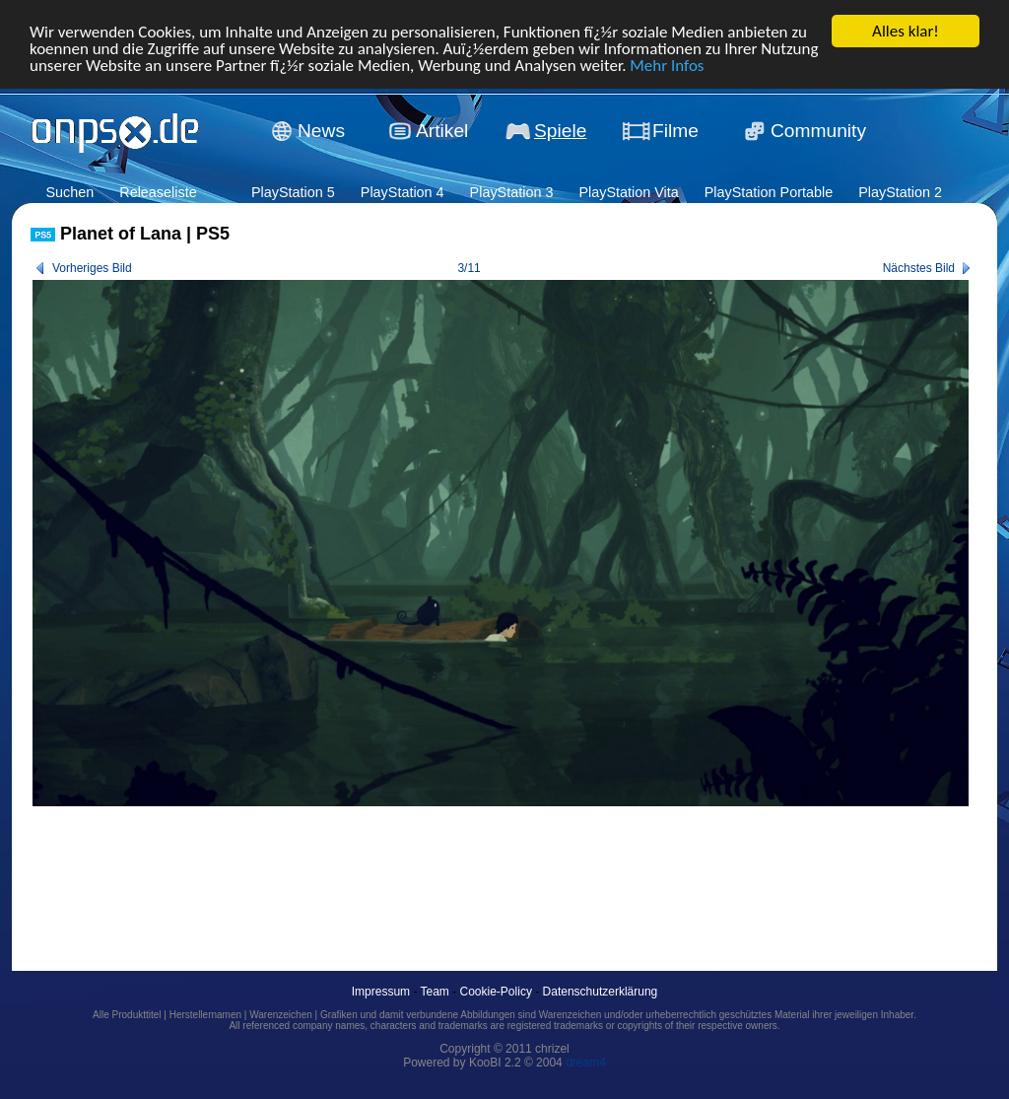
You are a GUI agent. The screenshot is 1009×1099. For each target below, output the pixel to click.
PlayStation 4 (402, 192)
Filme (675, 129)
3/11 (468, 268)
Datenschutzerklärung (600, 991)
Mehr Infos (667, 64)
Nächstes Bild (919, 268)
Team (435, 991)
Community (818, 129)
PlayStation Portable (769, 192)
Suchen (69, 192)
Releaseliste (157, 192)
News (321, 129)
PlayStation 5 (293, 192)
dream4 (586, 1062)
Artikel (442, 129)
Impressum (381, 991)
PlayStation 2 (900, 192)
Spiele (560, 129)
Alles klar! (905, 30)
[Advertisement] (389, 866)
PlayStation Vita (628, 192)
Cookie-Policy (496, 991)
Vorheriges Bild (92, 268)
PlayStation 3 (512, 192)
